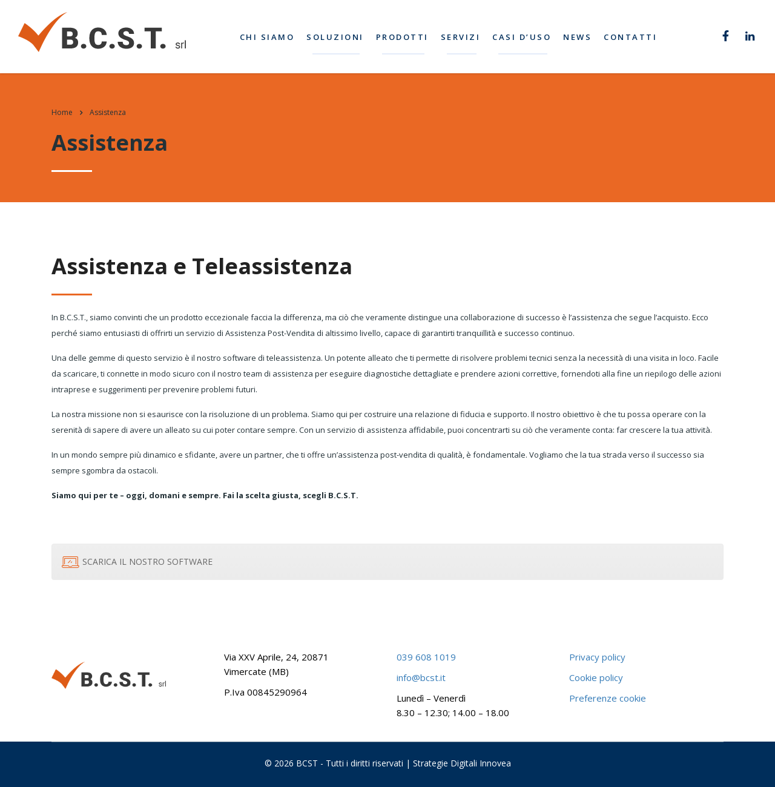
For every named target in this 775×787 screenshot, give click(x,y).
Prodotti (404, 36)
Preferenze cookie (607, 698)
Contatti (632, 36)
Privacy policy (597, 657)
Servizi (463, 36)
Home (62, 112)
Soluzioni (337, 36)
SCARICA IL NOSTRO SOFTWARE (137, 562)
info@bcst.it (421, 677)
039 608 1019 (426, 657)
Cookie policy (596, 677)
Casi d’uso (524, 36)
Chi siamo (269, 36)
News (580, 36)
